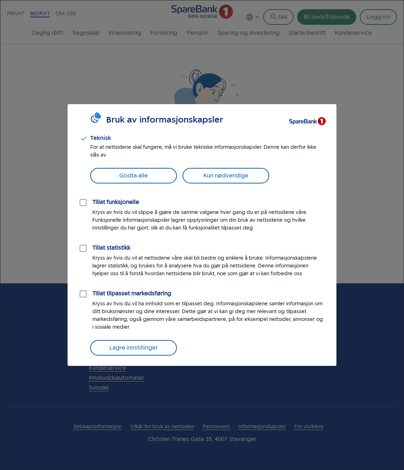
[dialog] (202, 235)
